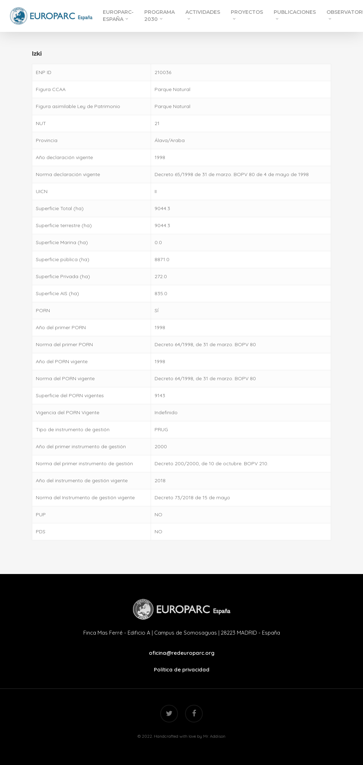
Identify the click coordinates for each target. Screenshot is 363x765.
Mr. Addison (214, 736)
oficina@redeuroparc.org (181, 652)
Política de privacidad (182, 669)
